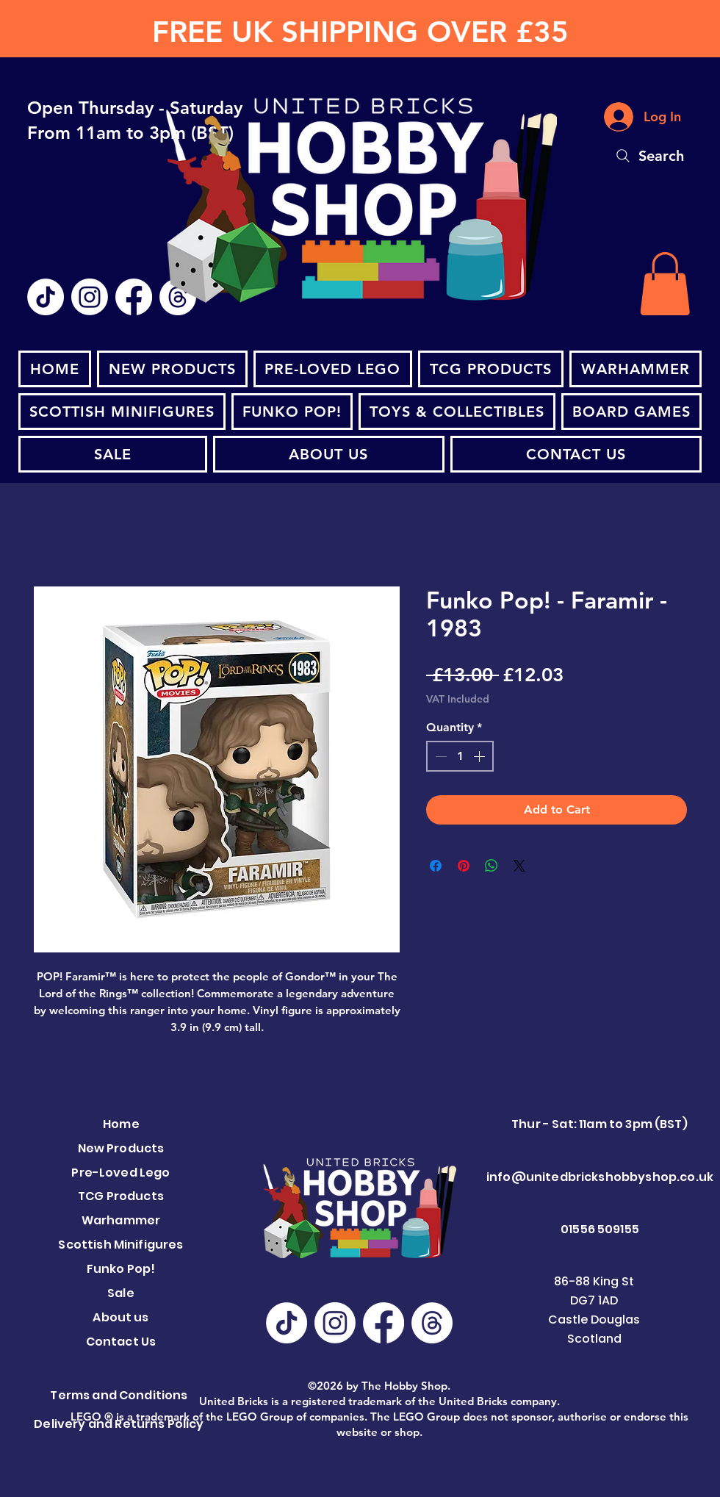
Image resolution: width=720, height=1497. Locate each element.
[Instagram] (89, 297)
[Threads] (432, 1322)
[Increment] (480, 756)
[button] (664, 283)
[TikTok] (45, 297)
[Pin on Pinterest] (463, 866)
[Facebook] (133, 297)
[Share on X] (519, 866)
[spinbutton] (460, 756)
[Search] (648, 155)
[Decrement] (439, 756)
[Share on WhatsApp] (491, 866)
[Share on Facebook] (435, 866)
